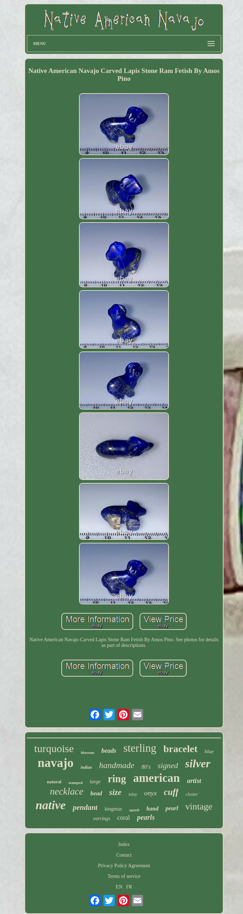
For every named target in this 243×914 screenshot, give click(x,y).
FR (129, 887)
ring (117, 778)
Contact (124, 855)
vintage (199, 806)
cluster (192, 794)
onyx (150, 793)
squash (134, 810)
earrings (101, 818)
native (50, 805)
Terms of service (123, 876)
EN (119, 887)
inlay (133, 794)
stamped (75, 782)
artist (194, 780)
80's (146, 767)
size (115, 792)
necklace (66, 791)
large (95, 781)
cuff (171, 792)
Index (124, 844)
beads (108, 750)
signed (168, 765)
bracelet (180, 748)
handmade (116, 765)
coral (123, 817)
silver (197, 763)
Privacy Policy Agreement (124, 865)
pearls (146, 817)
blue (209, 751)
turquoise (54, 748)
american (156, 778)
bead (96, 793)
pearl (171, 808)
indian (86, 767)
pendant (85, 807)
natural (54, 781)
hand (152, 809)
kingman (113, 809)
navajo (55, 763)
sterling (139, 748)
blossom (87, 752)
